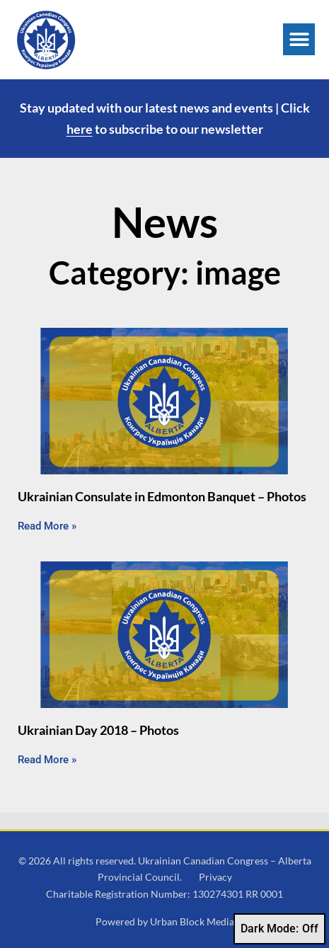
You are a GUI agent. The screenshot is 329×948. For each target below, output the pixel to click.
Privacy (215, 877)
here (80, 129)
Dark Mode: (279, 928)
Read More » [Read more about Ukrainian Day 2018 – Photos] (47, 759)
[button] (299, 39)
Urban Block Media (192, 921)
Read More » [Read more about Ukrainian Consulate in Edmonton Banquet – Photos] (47, 526)
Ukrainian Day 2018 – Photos (98, 730)
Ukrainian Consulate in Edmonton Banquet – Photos (162, 496)
